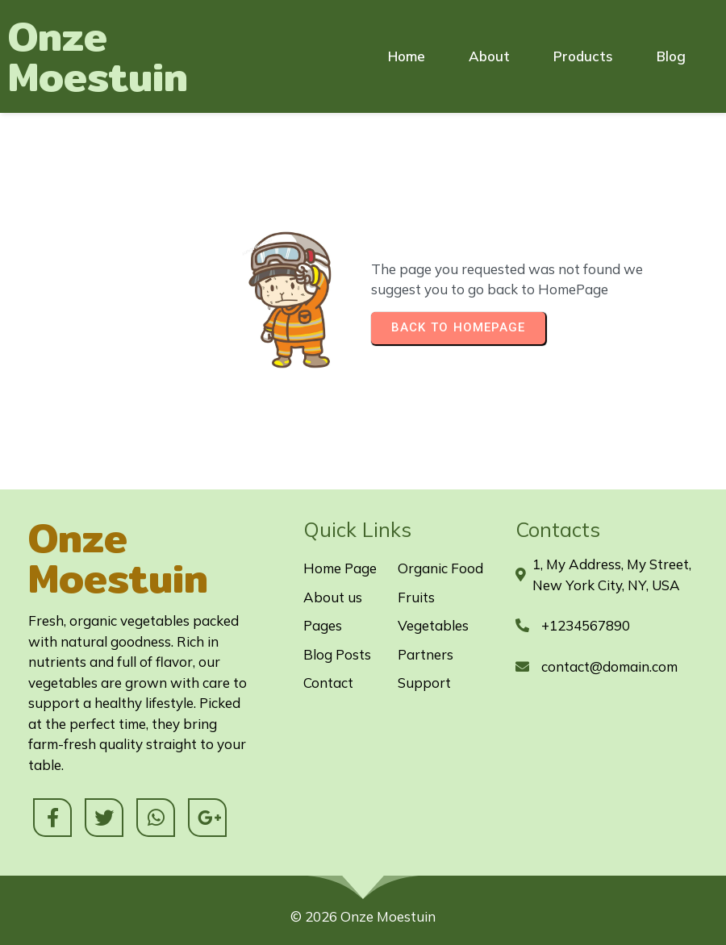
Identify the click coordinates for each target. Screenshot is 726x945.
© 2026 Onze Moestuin (363, 916)
